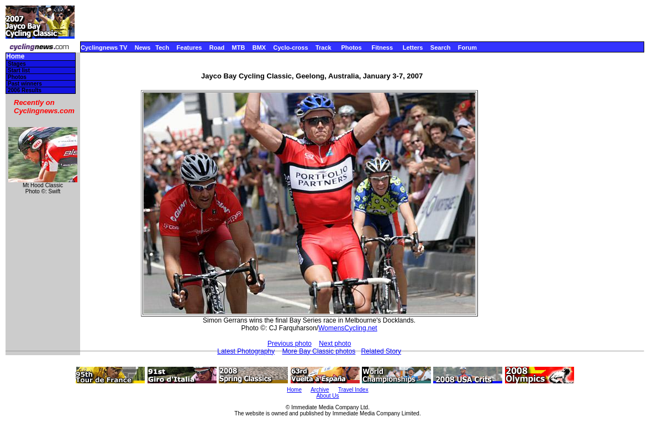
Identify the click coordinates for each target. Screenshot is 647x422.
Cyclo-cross (290, 47)
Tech (162, 47)
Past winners (25, 84)
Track (323, 47)
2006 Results (24, 90)
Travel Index (353, 390)
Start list (19, 70)
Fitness (382, 47)
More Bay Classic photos (319, 351)
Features (189, 47)
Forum (467, 47)
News (143, 47)
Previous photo (289, 343)
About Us (327, 396)
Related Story (381, 351)
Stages (17, 64)
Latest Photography (246, 351)
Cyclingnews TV (104, 47)
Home (15, 56)
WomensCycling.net (347, 328)
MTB (238, 47)
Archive (320, 390)
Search (440, 47)
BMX (259, 47)
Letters (413, 47)
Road (217, 47)
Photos (351, 47)
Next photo (335, 343)
